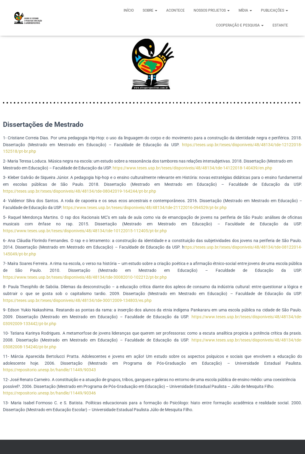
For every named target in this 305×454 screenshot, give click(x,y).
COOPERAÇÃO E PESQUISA (240, 25)
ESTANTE (280, 25)
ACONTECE (175, 10)
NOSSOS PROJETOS (212, 10)
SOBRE (150, 10)
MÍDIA (245, 10)
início (129, 10)
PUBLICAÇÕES (274, 10)
